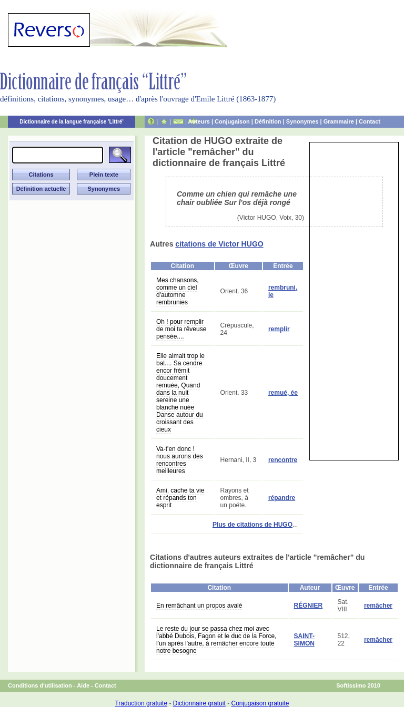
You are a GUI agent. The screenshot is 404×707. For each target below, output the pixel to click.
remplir (279, 329)
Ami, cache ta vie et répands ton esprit (180, 498)
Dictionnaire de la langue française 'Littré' (71, 122)
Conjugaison (232, 121)
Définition (268, 121)
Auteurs (199, 121)
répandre (281, 497)
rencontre (282, 460)
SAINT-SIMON (304, 639)
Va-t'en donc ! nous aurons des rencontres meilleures (179, 460)
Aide (83, 685)
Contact (369, 121)
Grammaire (339, 121)
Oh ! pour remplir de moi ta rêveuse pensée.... (181, 329)
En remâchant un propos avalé (199, 605)
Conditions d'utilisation (40, 685)
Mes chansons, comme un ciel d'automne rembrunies (177, 291)
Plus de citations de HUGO (252, 524)
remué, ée (283, 392)
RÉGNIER (308, 605)
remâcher (378, 605)
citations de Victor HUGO (219, 244)
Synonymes (302, 121)
